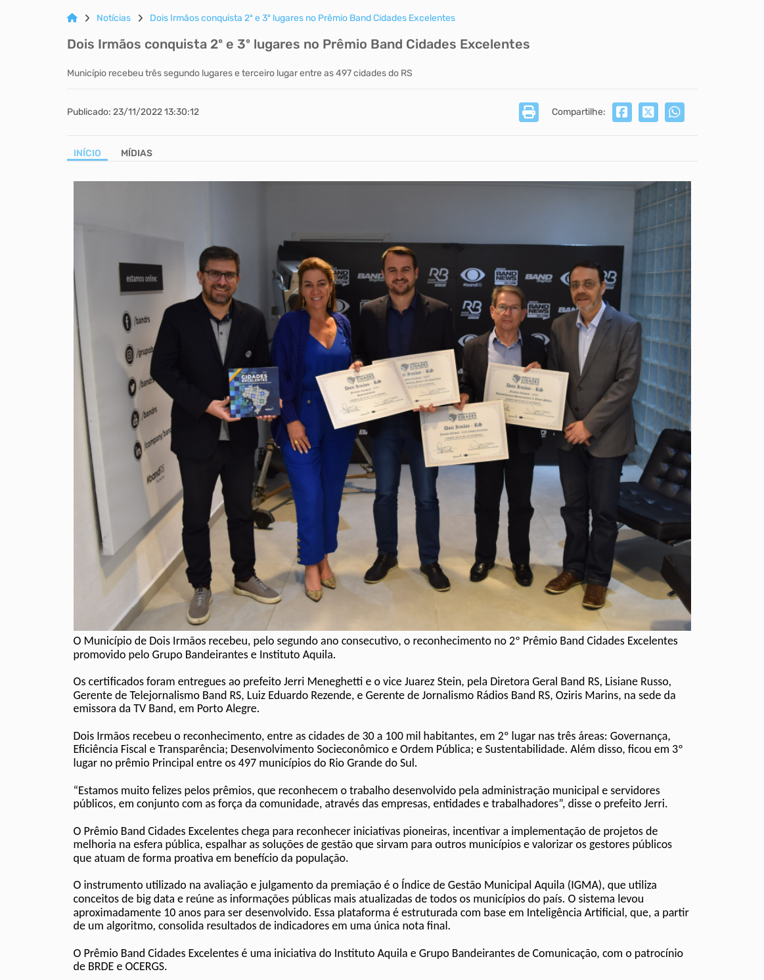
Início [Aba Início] (87, 153)
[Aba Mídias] (136, 154)
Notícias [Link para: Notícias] (114, 18)
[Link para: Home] (72, 18)
